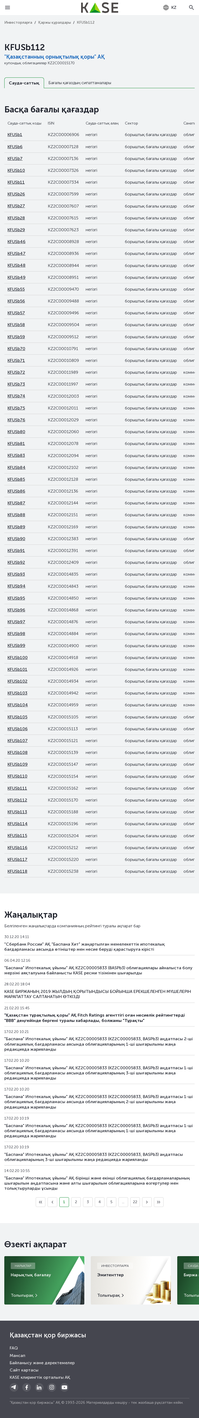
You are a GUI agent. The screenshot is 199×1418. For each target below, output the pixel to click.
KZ (169, 7)
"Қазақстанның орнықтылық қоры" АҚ (54, 57)
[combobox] (170, 7)
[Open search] (191, 7)
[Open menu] (7, 7)
